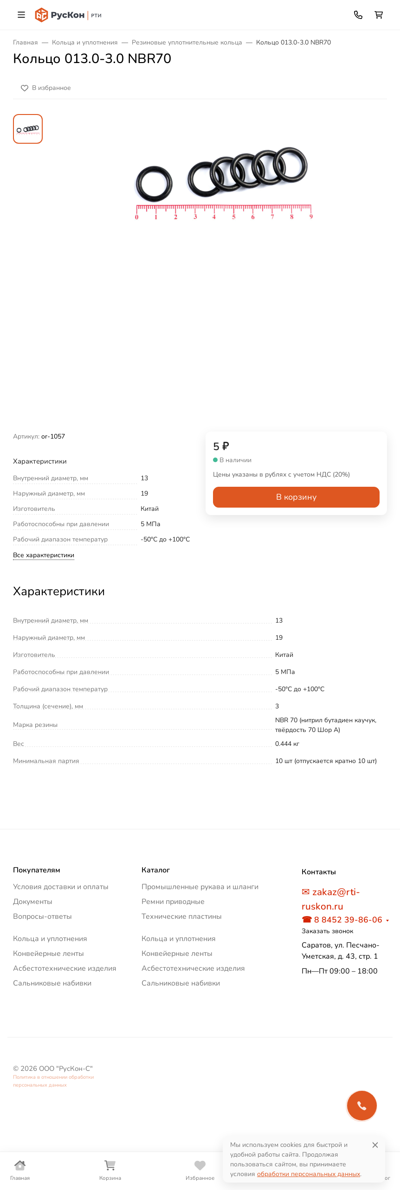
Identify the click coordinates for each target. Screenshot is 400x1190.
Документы (32, 902)
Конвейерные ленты (48, 953)
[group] (222, 273)
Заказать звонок (327, 931)
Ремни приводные (173, 902)
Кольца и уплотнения (50, 939)
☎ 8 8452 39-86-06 (342, 919)
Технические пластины (182, 916)
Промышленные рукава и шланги (200, 887)
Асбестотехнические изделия (64, 968)
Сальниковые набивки (52, 983)
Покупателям (36, 870)
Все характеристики (43, 555)
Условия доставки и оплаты (61, 887)
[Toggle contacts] (358, 14)
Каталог (156, 870)
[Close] (375, 1145)
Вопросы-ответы (42, 916)
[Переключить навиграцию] (21, 14)
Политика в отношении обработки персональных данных (53, 1081)
